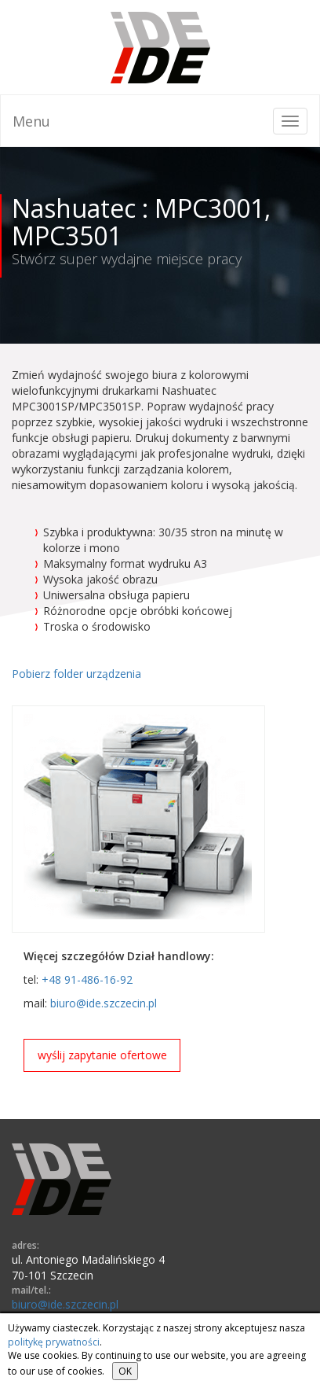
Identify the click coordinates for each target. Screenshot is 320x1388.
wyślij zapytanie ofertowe (102, 1054)
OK (125, 1371)
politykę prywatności (54, 1342)
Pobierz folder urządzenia (76, 673)
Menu (31, 121)
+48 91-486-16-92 (87, 979)
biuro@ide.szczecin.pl (103, 1003)
